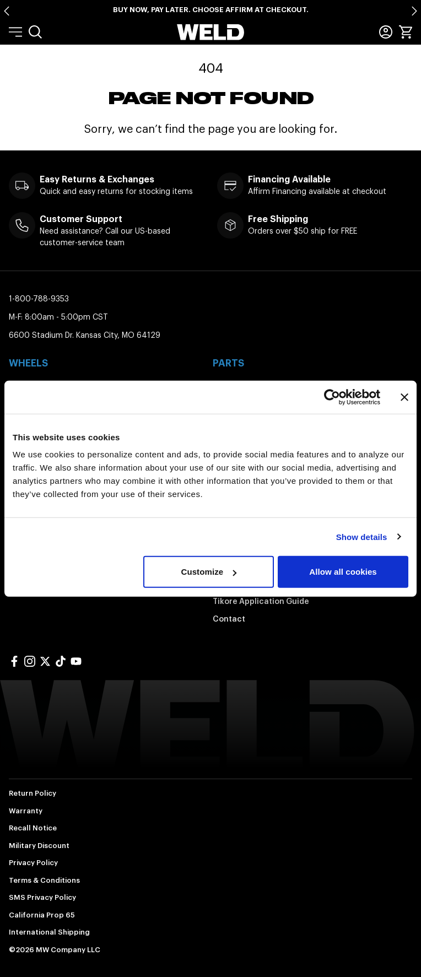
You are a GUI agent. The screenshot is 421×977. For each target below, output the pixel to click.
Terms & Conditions (44, 880)
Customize (208, 571)
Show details (361, 536)
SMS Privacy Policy (42, 897)
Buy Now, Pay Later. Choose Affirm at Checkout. (211, 9)
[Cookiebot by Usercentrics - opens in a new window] (332, 396)
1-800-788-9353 (39, 299)
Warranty (25, 811)
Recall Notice (33, 828)
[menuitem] (35, 32)
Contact (229, 619)
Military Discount (39, 845)
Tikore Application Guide (261, 601)
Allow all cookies (343, 571)
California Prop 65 (42, 915)
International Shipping (49, 932)
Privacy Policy (33, 862)
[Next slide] (414, 11)
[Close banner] (404, 397)
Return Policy (32, 793)
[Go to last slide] (6, 11)
